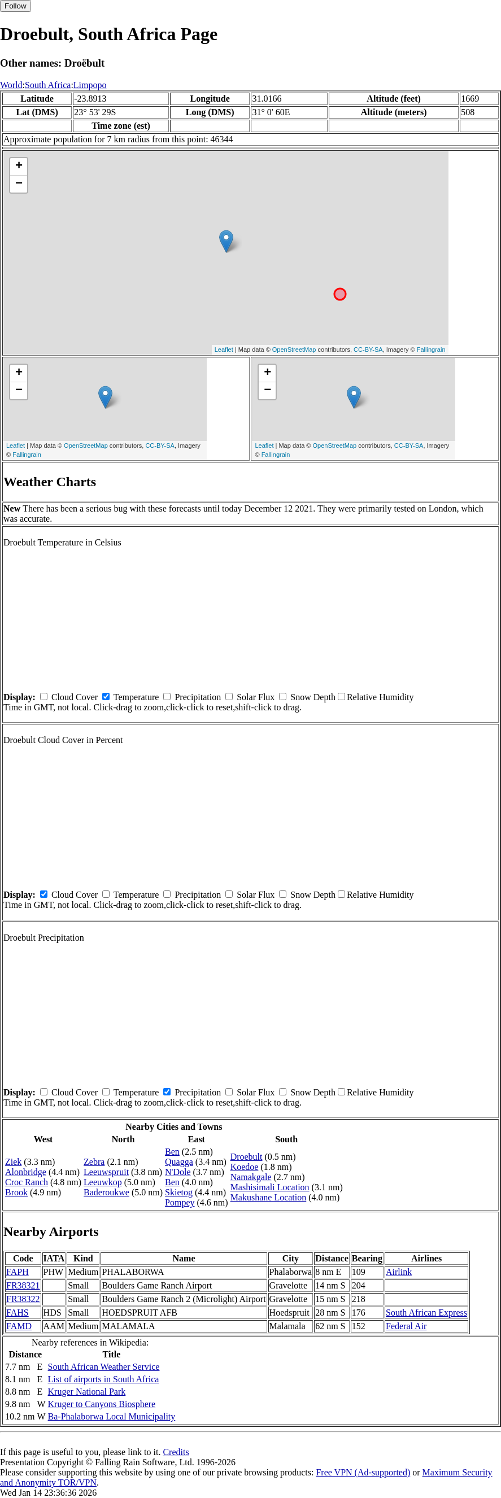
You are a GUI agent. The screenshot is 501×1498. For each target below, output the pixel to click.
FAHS (17, 1312)
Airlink (399, 1272)
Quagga (179, 1162)
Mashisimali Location (270, 1187)
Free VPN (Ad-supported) (363, 1472)
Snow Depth (313, 697)
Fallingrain (431, 349)
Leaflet (224, 349)
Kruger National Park (87, 1391)
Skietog (179, 1192)
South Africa (48, 85)
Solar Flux (256, 697)
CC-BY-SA (368, 349)
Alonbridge (25, 1172)
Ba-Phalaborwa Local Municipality (112, 1416)
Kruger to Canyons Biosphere (102, 1404)
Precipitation (198, 697)
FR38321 (23, 1285)
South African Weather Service (104, 1367)
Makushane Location (268, 1197)
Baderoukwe (106, 1192)
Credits (176, 1452)
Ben (172, 1151)
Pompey (179, 1202)
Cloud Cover (74, 697)
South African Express (426, 1312)
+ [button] (19, 166)
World (11, 85)
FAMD (19, 1326)
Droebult (246, 1156)
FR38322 (23, 1299)
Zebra (94, 1162)
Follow (16, 6)
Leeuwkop (103, 1182)
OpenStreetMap (294, 349)
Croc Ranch (26, 1182)
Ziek (13, 1162)
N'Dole (178, 1172)
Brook (16, 1192)
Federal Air (406, 1326)
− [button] (19, 184)
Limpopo (90, 85)
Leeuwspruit (106, 1172)
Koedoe (244, 1167)
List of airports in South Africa (103, 1379)
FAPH (17, 1272)
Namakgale (251, 1177)
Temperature (136, 697)
